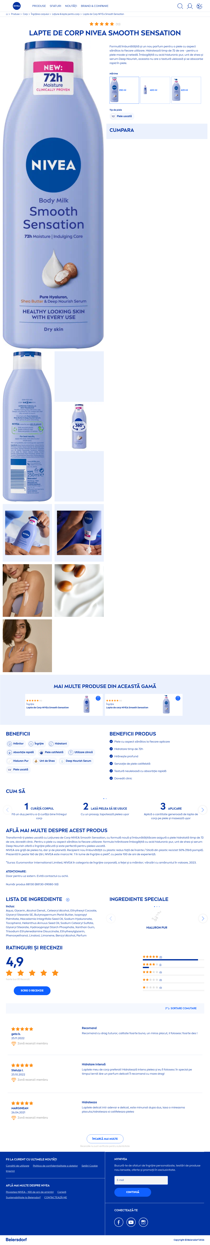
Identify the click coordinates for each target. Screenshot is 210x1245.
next (202, 810)
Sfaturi (55, 6)
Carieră (61, 1191)
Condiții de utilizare (17, 1165)
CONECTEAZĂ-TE (126, 1210)
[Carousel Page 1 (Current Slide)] (103, 798)
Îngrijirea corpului (40, 14)
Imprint (10, 1171)
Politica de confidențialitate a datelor (55, 1165)
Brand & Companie (94, 6)
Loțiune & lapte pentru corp (66, 14)
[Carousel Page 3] (159, 906)
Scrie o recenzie (32, 990)
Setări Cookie (90, 1165)
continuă (132, 1192)
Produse (39, 6)
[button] (98, 698)
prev (7, 810)
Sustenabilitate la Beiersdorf (23, 1197)
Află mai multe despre (28, 1185)
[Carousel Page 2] (106, 798)
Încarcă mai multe (105, 1138)
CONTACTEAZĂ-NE (55, 1197)
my (120, 1159)
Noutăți (71, 6)
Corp (25, 14)
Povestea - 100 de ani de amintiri (30, 1191)
